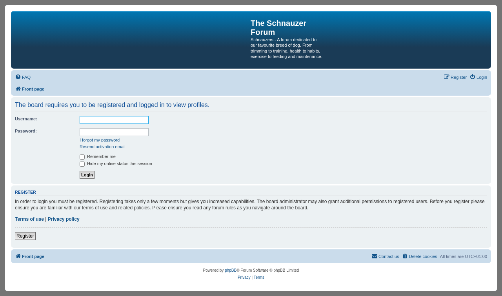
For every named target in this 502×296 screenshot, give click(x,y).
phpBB (230, 270)
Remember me (98, 156)
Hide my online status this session (116, 163)
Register (25, 236)
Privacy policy (64, 219)
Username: (26, 118)
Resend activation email (103, 146)
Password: (26, 131)
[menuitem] (23, 77)
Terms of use (29, 219)
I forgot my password (100, 140)
